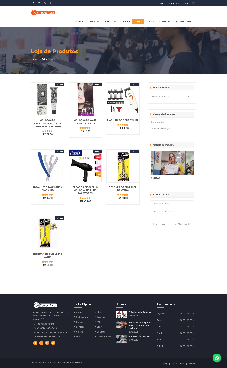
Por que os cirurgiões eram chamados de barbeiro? (140, 325)
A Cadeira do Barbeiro (140, 312)
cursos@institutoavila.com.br (52, 332)
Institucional (82, 317)
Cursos (79, 322)
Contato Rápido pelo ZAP (181, 224)
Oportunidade (104, 336)
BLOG (150, 21)
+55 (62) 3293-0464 (46, 324)
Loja (78, 336)
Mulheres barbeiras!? (140, 336)
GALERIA (125, 21)
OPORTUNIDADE (184, 21)
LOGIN (186, 3)
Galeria (79, 331)
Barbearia (157, 122)
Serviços (80, 326)
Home (34, 59)
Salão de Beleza (160, 128)
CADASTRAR (173, 3)
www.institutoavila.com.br (50, 336)
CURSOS (94, 21)
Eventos (101, 317)
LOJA (138, 21)
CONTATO (164, 21)
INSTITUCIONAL (75, 21)
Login (99, 326)
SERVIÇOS (110, 21)
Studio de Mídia (74, 362)
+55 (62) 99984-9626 (47, 328)
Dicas (99, 312)
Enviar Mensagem (159, 224)
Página (44, 59)
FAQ (161, 3)
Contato (101, 331)
